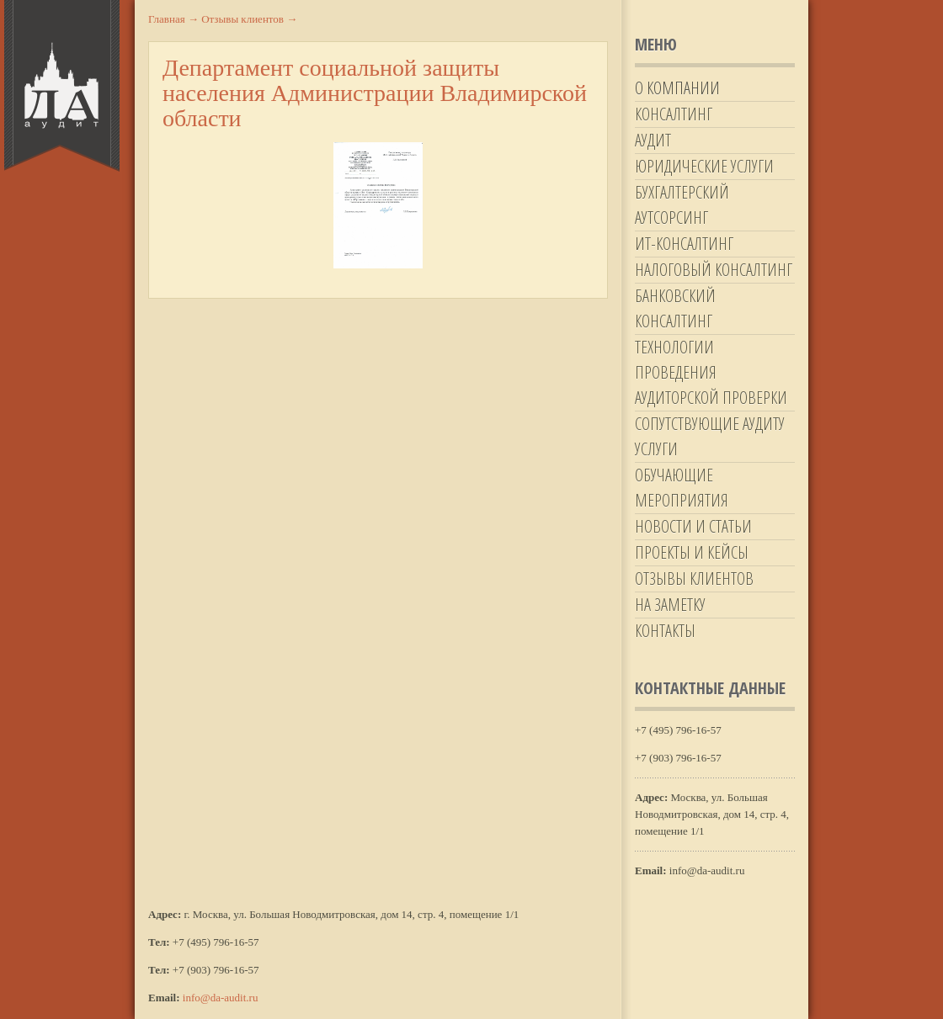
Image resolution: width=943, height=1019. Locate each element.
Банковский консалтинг (675, 308)
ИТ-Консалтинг (684, 243)
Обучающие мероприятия (681, 488)
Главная (173, 19)
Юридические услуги (704, 166)
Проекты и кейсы (692, 552)
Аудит (653, 140)
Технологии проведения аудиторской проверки (711, 372)
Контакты (665, 630)
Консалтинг (673, 114)
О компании (677, 88)
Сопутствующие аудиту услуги (710, 436)
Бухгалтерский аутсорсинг (682, 205)
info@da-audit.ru (220, 997)
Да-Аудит (62, 86)
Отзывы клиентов (694, 578)
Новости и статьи (693, 526)
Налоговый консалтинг (713, 269)
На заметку (670, 604)
